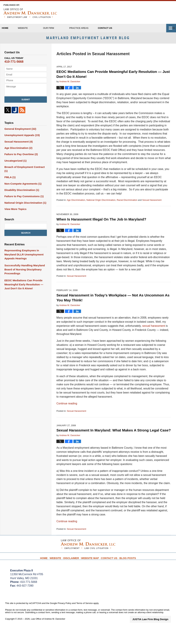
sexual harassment (154, 328)
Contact (123, 28)
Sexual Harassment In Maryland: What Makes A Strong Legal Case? (113, 433)
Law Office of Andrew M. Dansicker (48, 622)
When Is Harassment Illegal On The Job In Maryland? (101, 222)
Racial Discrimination (127, 203)
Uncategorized (14, 161)
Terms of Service (84, 606)
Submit (25, 102)
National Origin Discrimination (101, 203)
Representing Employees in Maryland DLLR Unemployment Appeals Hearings (25, 248)
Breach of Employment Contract (24, 167)
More (169, 28)
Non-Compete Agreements (21, 179)
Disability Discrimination (20, 185)
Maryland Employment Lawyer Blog (30, 11)
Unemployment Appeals (20, 137)
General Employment (18, 131)
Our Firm (60, 28)
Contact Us (108, 559)
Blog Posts (125, 559)
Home (11, 28)
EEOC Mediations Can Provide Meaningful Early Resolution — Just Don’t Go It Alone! (24, 275)
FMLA (9, 173)
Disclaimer (74, 559)
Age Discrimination (76, 203)
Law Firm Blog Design (154, 622)
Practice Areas (90, 28)
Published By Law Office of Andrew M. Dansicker (156, 12)
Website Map (91, 559)
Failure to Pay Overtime (19, 155)
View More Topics (14, 203)
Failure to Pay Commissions (22, 191)
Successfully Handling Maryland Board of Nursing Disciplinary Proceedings (22, 262)
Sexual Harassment (151, 203)
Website (35, 28)
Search (25, 227)
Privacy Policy (64, 606)
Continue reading (66, 406)
